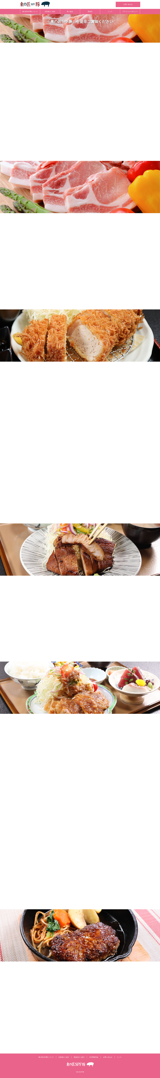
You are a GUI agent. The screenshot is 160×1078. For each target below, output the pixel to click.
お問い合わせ (107, 1057)
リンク (110, 11)
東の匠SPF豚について (30, 11)
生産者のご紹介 (50, 11)
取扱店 (90, 11)
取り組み (70, 11)
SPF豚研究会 (93, 1057)
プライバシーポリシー (130, 11)
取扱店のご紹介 (79, 1057)
